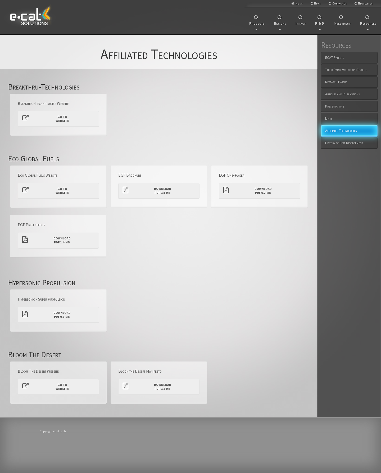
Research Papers (336, 81)
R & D (319, 25)
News (317, 3)
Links (328, 118)
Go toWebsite (45, 119)
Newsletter (365, 3)
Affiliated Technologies (341, 130)
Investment (342, 23)
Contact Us (339, 3)
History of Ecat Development (344, 142)
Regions (280, 25)
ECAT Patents (334, 57)
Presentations (334, 106)
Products (256, 25)
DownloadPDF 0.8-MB (147, 191)
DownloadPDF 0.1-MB (46, 315)
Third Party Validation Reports (346, 69)
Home (299, 3)
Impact (301, 23)
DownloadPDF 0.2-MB (247, 191)
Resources (368, 25)
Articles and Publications (342, 94)
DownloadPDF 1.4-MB (46, 240)
